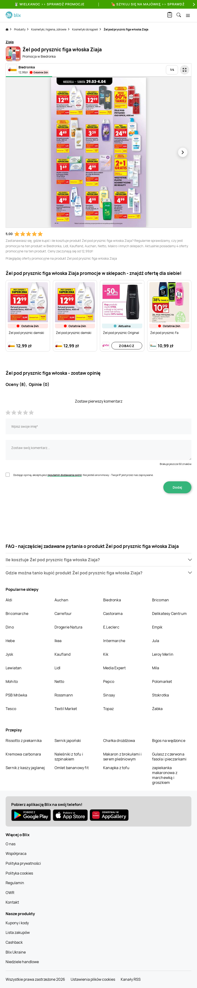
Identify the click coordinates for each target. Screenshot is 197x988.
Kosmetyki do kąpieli (85, 29)
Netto (59, 681)
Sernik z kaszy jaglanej (25, 767)
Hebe (10, 640)
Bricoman (160, 600)
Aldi (9, 600)
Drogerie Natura (69, 627)
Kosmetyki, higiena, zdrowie (48, 29)
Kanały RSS (131, 979)
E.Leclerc (111, 627)
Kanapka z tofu (116, 767)
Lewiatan (14, 667)
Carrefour (63, 613)
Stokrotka (160, 695)
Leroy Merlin (162, 654)
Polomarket (162, 681)
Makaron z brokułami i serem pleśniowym (122, 757)
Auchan (61, 600)
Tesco (11, 708)
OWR (10, 892)
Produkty (20, 29)
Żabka (157, 708)
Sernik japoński (68, 740)
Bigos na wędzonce (168, 740)
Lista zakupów (18, 932)
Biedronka (112, 600)
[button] (98, 559)
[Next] (193, 4)
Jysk (9, 654)
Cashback (14, 942)
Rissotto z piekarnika (24, 740)
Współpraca (16, 853)
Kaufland (63, 654)
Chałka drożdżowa (119, 740)
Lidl (58, 667)
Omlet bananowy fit (72, 767)
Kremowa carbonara (23, 754)
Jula (155, 640)
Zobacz (127, 346)
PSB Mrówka (16, 695)
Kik (106, 654)
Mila (155, 667)
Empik (157, 627)
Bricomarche (17, 613)
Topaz (108, 708)
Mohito (12, 681)
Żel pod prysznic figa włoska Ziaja (126, 29)
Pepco (108, 681)
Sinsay (109, 695)
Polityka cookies (19, 873)
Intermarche (114, 640)
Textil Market (66, 708)
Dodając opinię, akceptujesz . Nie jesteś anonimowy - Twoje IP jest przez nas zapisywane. (83, 475)
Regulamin (15, 882)
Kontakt (12, 902)
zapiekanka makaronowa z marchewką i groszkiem (164, 775)
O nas (10, 843)
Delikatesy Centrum (169, 613)
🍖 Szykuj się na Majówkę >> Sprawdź (148, 4)
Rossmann (64, 695)
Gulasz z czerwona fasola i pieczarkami (169, 757)
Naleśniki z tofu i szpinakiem (69, 757)
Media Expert (114, 667)
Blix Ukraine (16, 952)
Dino (10, 627)
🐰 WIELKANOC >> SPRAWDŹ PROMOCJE (49, 4)
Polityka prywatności (23, 863)
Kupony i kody (17, 922)
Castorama (113, 613)
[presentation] (98, 508)
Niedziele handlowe (22, 961)
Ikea (58, 640)
